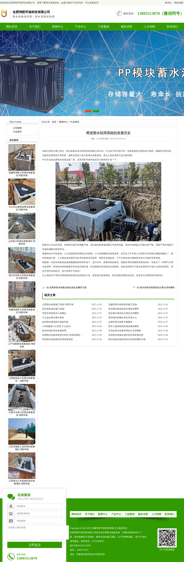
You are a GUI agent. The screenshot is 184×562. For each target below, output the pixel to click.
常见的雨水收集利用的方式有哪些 (124, 330)
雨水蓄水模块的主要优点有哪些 (123, 313)
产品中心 (80, 26)
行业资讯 (17, 132)
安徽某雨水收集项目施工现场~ (123, 304)
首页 (54, 122)
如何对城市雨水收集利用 (54, 330)
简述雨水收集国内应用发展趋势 (57, 339)
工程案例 (103, 26)
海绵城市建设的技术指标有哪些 (123, 309)
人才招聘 (149, 26)
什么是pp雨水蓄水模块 (53, 317)
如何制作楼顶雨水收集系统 (55, 322)
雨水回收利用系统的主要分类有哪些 (157, 287)
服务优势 (126, 26)
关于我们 (34, 26)
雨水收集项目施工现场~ (53, 309)
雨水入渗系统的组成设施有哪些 (123, 326)
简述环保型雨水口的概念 (54, 313)
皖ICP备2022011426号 (80, 545)
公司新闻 (17, 128)
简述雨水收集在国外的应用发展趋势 (125, 335)
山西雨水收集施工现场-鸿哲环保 (58, 304)
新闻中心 (57, 26)
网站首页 (11, 26)
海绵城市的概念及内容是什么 (122, 317)
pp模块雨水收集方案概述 (120, 322)
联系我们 (172, 26)
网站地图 (178, 3)
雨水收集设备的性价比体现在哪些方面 (126, 339)
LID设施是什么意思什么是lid (56, 326)
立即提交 (34, 545)
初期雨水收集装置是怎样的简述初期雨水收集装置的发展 (63, 335)
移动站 (168, 3)
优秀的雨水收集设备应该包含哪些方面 (68, 287)
